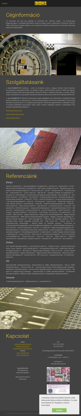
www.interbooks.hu (22, 355)
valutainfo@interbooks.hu (22, 344)
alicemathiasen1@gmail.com (22, 348)
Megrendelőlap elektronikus (15, 114)
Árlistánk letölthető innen (14, 110)
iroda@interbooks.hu (23, 346)
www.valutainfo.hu (22, 353)
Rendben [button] (59, 410)
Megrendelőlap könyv (13, 118)
